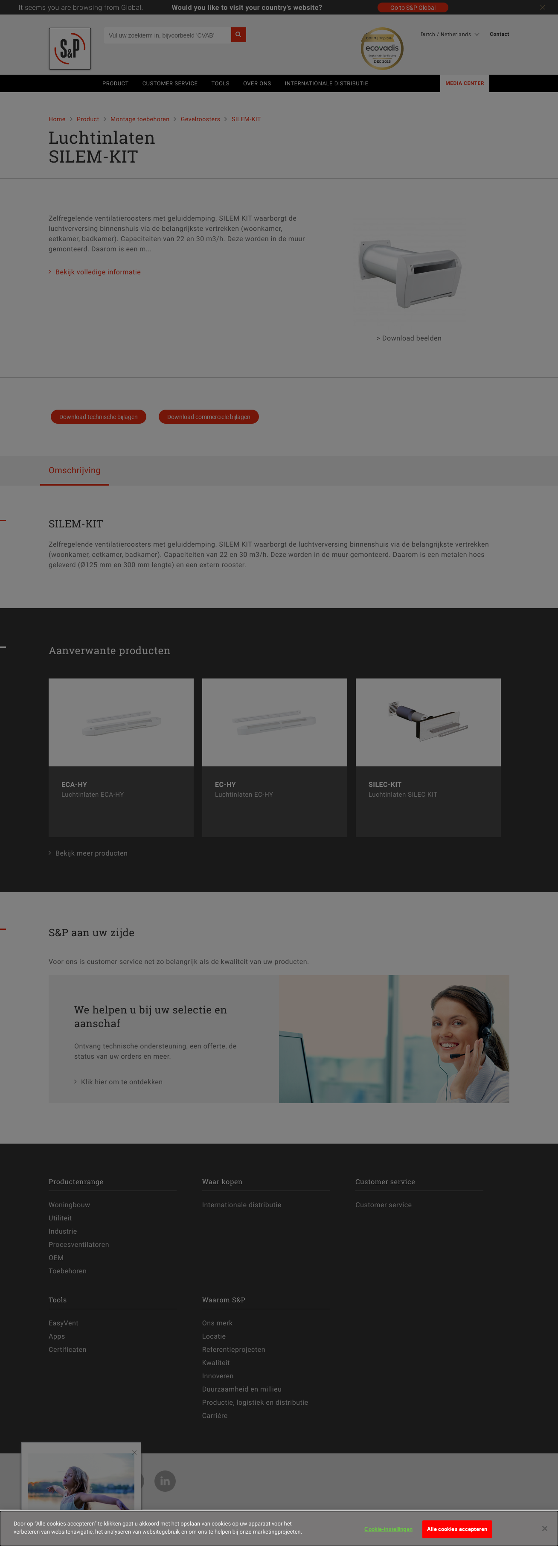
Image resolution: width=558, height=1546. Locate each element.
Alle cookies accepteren (457, 1530)
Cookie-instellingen (388, 1530)
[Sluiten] (544, 1529)
